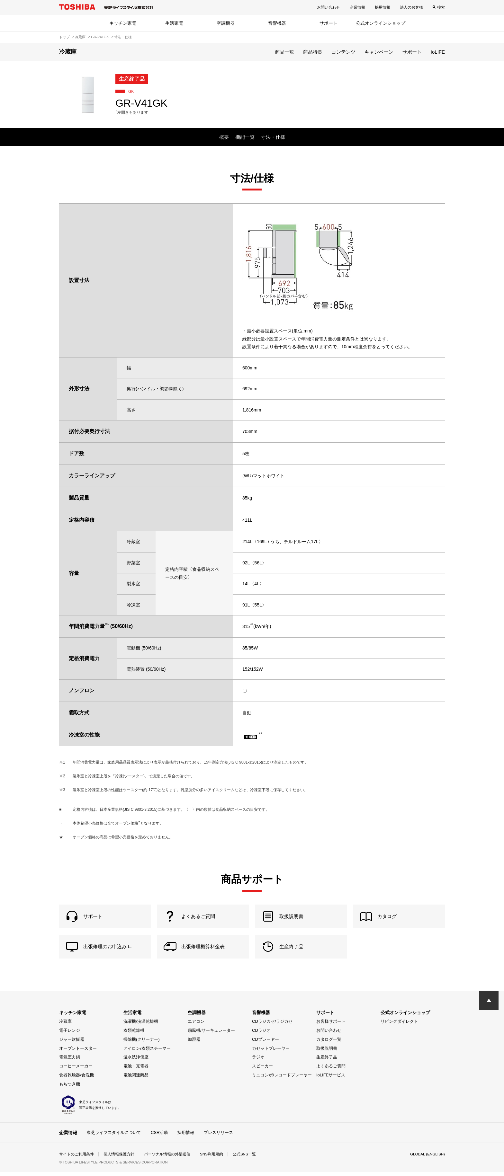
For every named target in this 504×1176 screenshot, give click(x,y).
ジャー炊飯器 (71, 1043)
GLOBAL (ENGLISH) (427, 1158)
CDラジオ (261, 1034)
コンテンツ (343, 52)
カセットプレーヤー (271, 1051)
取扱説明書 (326, 1051)
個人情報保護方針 (119, 1158)
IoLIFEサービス (330, 1078)
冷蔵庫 (65, 1025)
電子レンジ (69, 1034)
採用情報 (382, 7)
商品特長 (312, 52)
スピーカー (262, 1069)
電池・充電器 (135, 1069)
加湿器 (194, 1043)
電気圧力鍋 (69, 1060)
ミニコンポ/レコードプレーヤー (282, 1078)
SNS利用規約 (211, 1158)
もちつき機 (69, 1087)
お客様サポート (331, 1025)
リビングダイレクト (399, 1025)
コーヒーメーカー (76, 1069)
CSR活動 (159, 1136)
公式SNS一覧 (244, 1158)
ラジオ (258, 1060)
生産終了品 (326, 1060)
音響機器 (277, 23)
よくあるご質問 (331, 1069)
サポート (329, 23)
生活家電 (174, 23)
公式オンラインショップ (380, 23)
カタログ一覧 (328, 1043)
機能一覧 (245, 137)
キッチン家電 (122, 23)
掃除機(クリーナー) (141, 1043)
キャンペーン (378, 52)
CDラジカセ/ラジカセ (272, 1025)
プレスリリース (218, 1136)
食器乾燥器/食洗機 (76, 1078)
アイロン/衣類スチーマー (147, 1051)
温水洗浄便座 (135, 1060)
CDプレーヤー (265, 1043)
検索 (441, 7)
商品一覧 (284, 52)
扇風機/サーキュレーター (211, 1034)
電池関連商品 (135, 1078)
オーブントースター (78, 1051)
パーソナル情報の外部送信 (167, 1158)
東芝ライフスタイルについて (114, 1136)
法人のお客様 (411, 7)
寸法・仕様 (273, 137)
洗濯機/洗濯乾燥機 (140, 1025)
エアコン (196, 1025)
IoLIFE (438, 52)
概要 (224, 137)
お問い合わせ (328, 7)
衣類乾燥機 (133, 1034)
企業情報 (357, 7)
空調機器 (226, 23)
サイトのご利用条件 (76, 1158)
